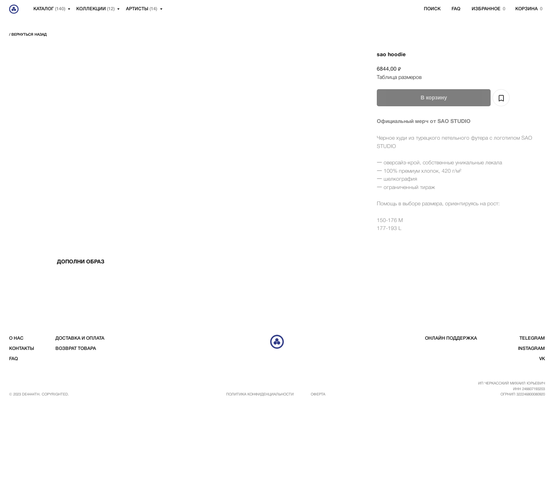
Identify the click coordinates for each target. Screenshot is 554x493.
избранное (486, 9)
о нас (16, 423)
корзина (526, 9)
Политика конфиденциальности (260, 478)
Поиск (432, 9)
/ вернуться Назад (28, 34)
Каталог (49, 9)
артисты (141, 9)
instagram (531, 433)
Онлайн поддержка (451, 423)
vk (542, 443)
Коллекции (95, 9)
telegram (532, 423)
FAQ (456, 9)
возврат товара (75, 433)
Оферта (318, 478)
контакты (21, 433)
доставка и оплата (79, 423)
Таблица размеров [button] (399, 77)
